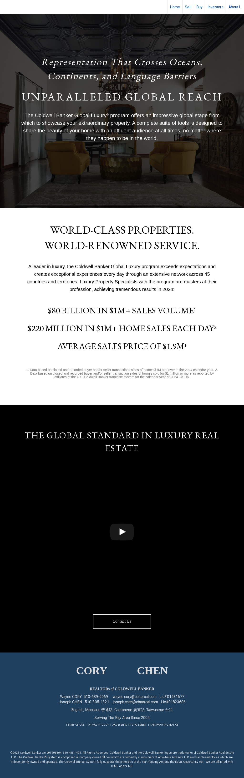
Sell (188, 7)
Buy (199, 7)
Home (175, 7)
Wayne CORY (71, 696)
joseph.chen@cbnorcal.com (135, 702)
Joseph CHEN (70, 702)
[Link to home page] (6, 7)
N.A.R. (129, 766)
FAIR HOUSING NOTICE (164, 724)
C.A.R (114, 766)
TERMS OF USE (75, 724)
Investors (216, 7)
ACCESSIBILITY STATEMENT (129, 724)
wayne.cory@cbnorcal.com (135, 696)
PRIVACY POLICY (98, 724)
